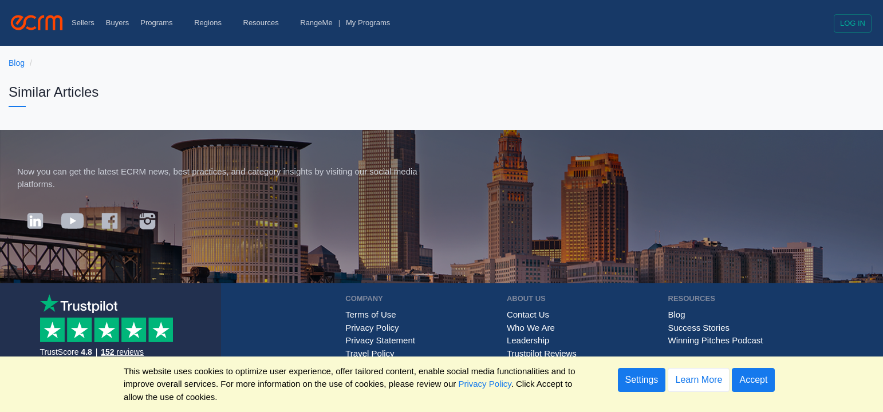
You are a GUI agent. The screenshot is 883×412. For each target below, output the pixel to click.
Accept (753, 380)
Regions (212, 22)
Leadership (528, 340)
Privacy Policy (372, 327)
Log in (852, 23)
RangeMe (316, 22)
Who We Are (531, 327)
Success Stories (699, 327)
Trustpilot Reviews (542, 353)
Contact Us (528, 314)
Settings (642, 380)
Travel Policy (369, 353)
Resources (266, 22)
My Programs (368, 22)
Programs (161, 22)
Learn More (698, 380)
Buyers (117, 22)
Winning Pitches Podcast (715, 340)
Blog (17, 63)
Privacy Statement (380, 340)
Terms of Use (370, 314)
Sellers (83, 22)
